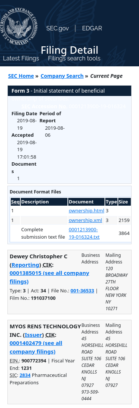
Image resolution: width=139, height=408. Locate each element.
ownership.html (86, 210)
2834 (25, 375)
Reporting (25, 264)
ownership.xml (85, 220)
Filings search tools (74, 58)
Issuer (33, 334)
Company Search (62, 75)
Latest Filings (21, 58)
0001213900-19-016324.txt (84, 233)
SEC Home (21, 75)
